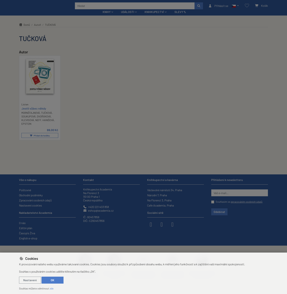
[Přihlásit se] (218, 8)
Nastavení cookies (30, 205)
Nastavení (30, 280)
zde (51, 288)
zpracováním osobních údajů (246, 201)
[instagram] (161, 224)
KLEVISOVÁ (27, 125)
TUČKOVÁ (46, 117)
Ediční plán (25, 228)
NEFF (38, 125)
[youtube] (172, 224)
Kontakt (88, 180)
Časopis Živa (27, 233)
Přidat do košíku (40, 140)
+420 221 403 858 (96, 207)
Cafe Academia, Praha (160, 205)
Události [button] (127, 16)
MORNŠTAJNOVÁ (30, 117)
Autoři (37, 29)
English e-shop (28, 238)
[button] (235, 8)
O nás (22, 223)
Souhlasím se (239, 201)
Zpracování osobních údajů (35, 200)
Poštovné (25, 190)
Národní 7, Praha (157, 195)
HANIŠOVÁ (48, 125)
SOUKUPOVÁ (28, 121)
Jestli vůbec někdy (33, 113)
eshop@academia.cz (98, 210)
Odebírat (219, 211)
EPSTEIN (26, 128)
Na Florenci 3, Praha (159, 200)
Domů (24, 29)
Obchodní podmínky (31, 195)
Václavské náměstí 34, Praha (164, 190)
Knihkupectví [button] (154, 16)
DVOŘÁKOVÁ (44, 121)
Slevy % (180, 16)
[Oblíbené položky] (247, 8)
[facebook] (150, 224)
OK (52, 280)
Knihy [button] (107, 16)
